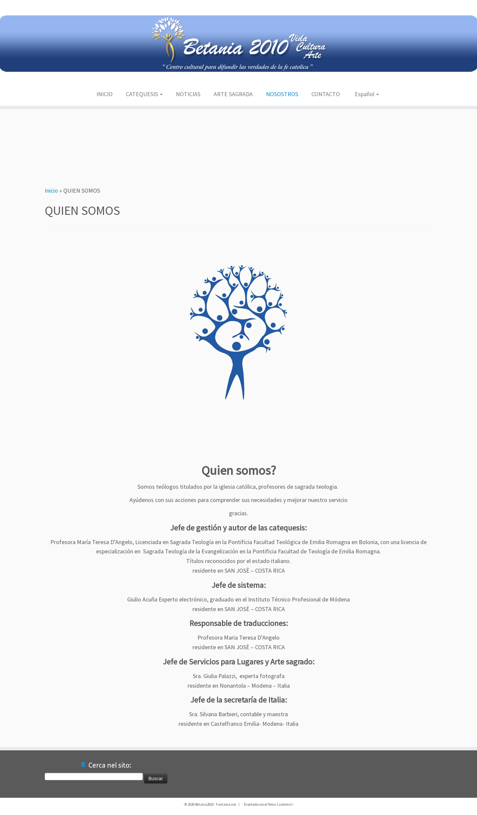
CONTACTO (325, 94)
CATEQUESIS (144, 94)
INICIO (104, 94)
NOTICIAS (188, 94)
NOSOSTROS (282, 94)
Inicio (51, 190)
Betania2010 (204, 804)
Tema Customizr (280, 804)
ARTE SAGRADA (233, 94)
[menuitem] (366, 94)
